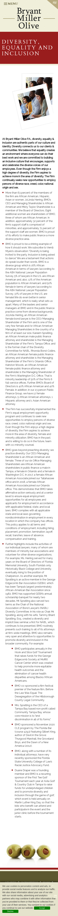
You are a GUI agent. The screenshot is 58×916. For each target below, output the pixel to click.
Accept (42, 908)
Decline (10, 911)
